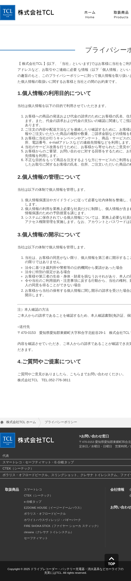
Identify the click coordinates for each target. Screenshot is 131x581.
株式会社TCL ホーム (21, 422)
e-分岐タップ (32, 501)
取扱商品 (12, 489)
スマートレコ (33, 489)
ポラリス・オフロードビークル (45, 513)
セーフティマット (36, 538)
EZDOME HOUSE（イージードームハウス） (53, 507)
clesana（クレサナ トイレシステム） (49, 532)
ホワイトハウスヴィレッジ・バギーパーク (52, 519)
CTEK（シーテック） (38, 495)
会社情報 (117, 489)
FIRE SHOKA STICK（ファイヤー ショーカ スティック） (62, 525)
